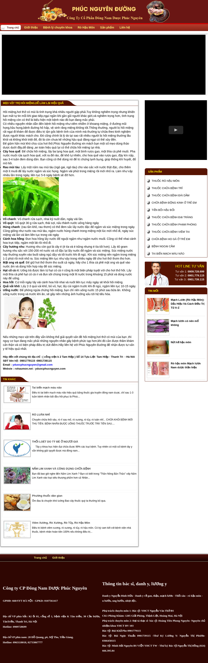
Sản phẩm (155, 171)
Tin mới (153, 290)
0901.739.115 (196, 279)
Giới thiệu (58, 557)
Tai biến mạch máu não (47, 387)
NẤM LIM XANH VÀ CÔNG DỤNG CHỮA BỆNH (61, 468)
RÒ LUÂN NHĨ (41, 414)
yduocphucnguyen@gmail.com (32, 364)
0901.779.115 (196, 275)
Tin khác (9, 379)
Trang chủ (13, 27)
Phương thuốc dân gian (47, 495)
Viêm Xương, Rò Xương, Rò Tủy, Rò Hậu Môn (61, 522)
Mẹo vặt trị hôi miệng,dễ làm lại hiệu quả (33, 103)
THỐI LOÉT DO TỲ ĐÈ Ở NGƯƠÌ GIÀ (55, 441)
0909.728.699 (196, 271)
